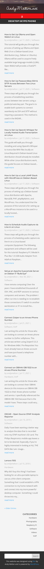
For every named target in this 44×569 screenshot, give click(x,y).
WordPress (34, 564)
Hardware (8, 377)
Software (35, 40)
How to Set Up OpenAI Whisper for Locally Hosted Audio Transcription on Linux (21, 133)
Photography (28, 521)
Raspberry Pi (28, 525)
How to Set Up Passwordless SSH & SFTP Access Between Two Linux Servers (21, 84)
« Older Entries (10, 508)
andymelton (12, 40)
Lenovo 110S (10, 461)
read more (9, 73)
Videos (30, 532)
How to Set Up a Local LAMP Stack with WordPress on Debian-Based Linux (20, 178)
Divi (34, 561)
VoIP (15, 327)
